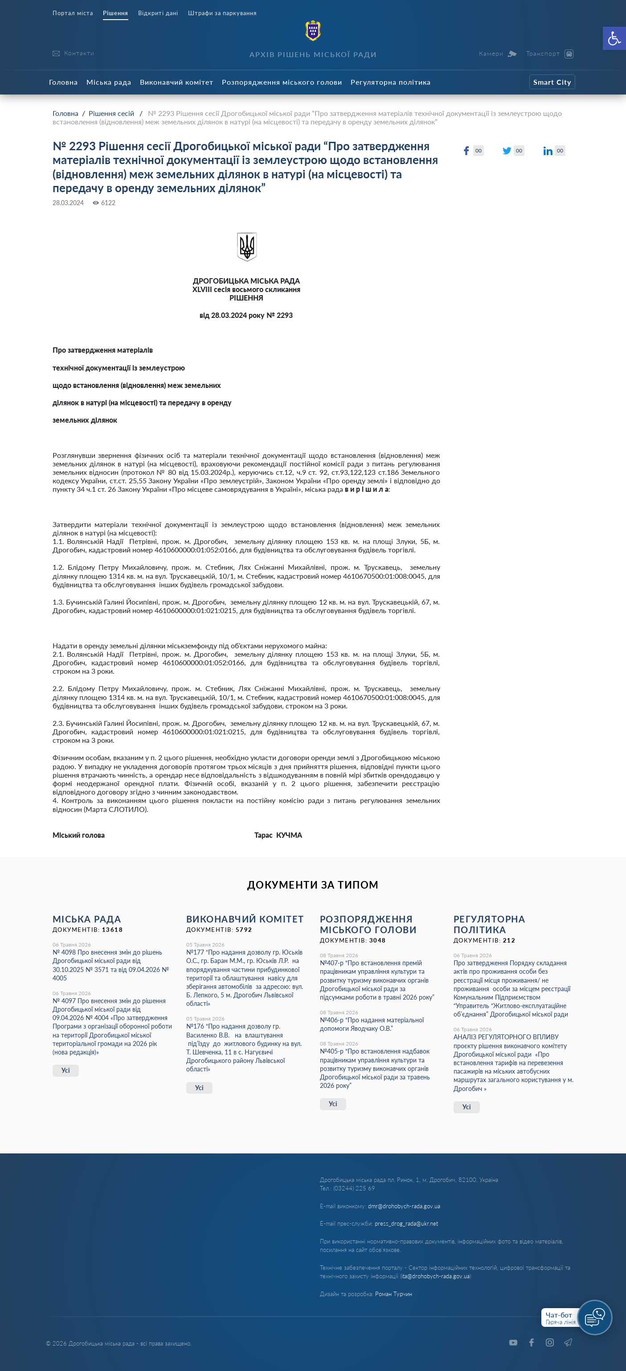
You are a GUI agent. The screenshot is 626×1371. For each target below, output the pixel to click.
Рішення (115, 13)
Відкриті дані (158, 13)
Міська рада (108, 82)
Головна (63, 82)
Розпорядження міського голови (282, 82)
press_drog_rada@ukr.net (406, 1223)
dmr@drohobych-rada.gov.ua (404, 1206)
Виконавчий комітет (176, 82)
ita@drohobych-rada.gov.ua (435, 1276)
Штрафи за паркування (222, 13)
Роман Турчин (393, 1293)
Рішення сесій (111, 113)
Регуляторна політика (391, 82)
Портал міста (73, 13)
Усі (65, 1070)
